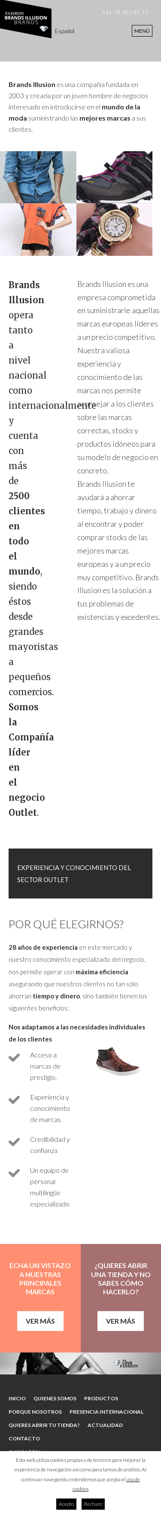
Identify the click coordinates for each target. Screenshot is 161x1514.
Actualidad (105, 1425)
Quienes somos (54, 1398)
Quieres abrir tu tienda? (44, 1425)
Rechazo (93, 1504)
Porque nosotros (35, 1411)
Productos (101, 1398)
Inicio (17, 1398)
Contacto (24, 1438)
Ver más (40, 1321)
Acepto (66, 1504)
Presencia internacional (106, 1411)
